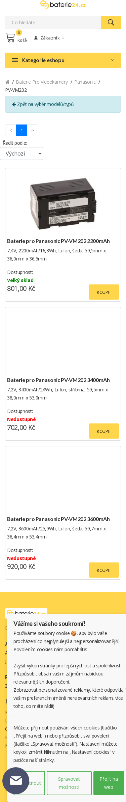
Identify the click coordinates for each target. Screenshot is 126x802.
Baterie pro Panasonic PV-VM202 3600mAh (58, 519)
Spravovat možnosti (69, 783)
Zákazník (49, 38)
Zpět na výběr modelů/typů (43, 104)
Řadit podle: (15, 143)
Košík (16, 37)
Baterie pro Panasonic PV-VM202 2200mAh (58, 241)
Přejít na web (108, 783)
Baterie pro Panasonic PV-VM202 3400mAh (58, 380)
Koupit (104, 292)
